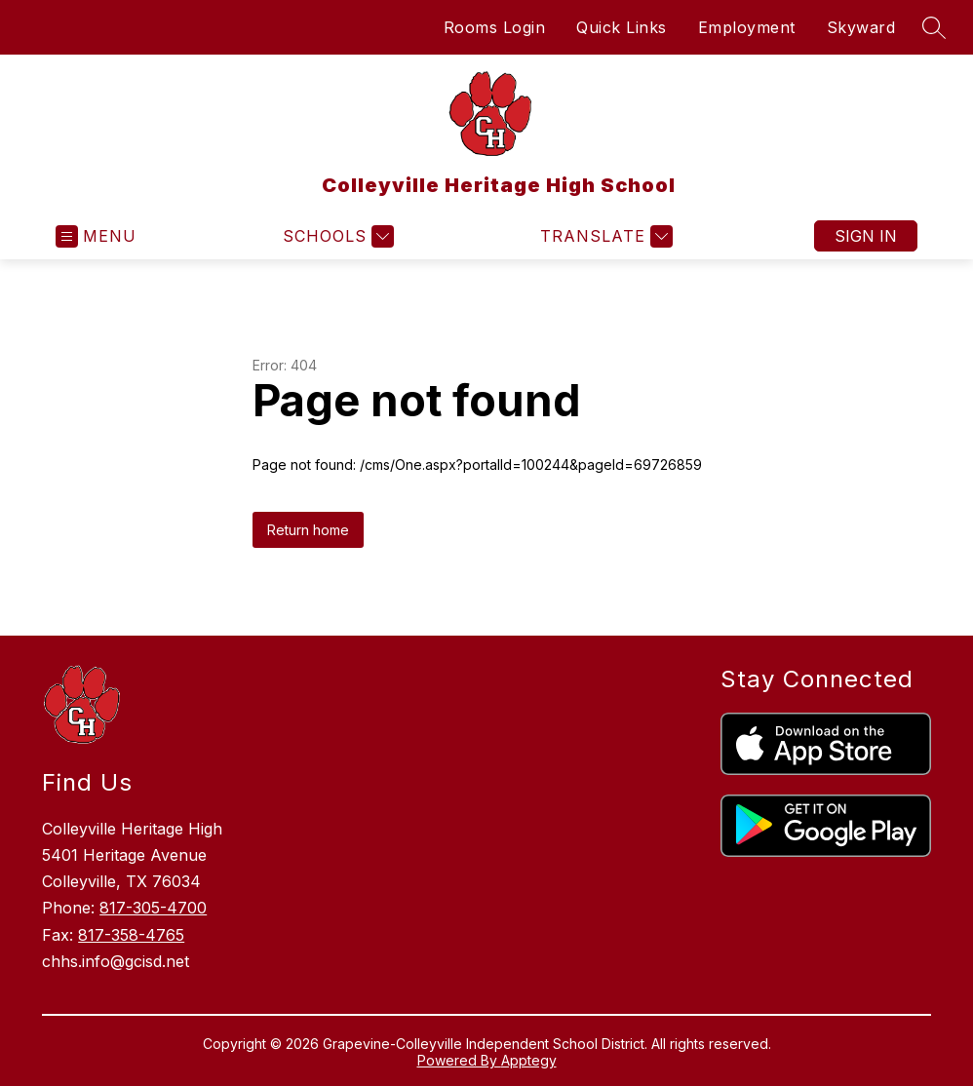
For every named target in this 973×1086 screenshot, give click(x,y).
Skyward (861, 27)
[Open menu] (96, 236)
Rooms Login (495, 27)
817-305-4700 (153, 907)
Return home (308, 530)
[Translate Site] (604, 236)
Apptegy (529, 1060)
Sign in (866, 236)
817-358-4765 (131, 935)
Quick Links (621, 27)
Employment (747, 27)
